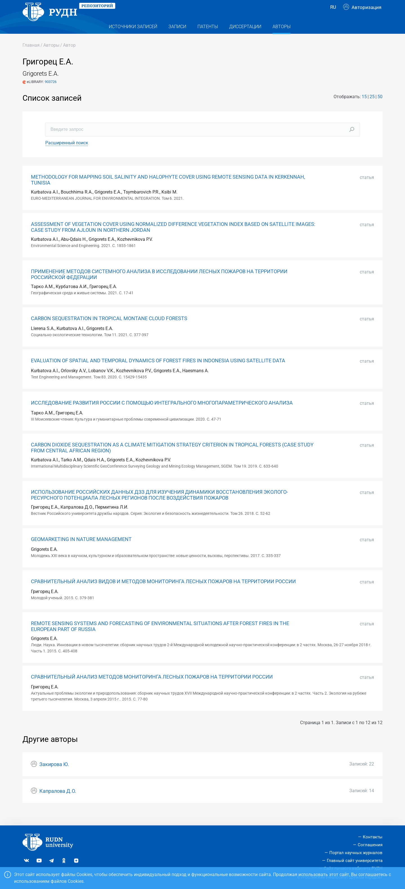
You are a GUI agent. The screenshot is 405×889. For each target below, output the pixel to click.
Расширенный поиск (66, 154)
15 (364, 108)
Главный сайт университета (354, 860)
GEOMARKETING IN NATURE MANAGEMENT (81, 550)
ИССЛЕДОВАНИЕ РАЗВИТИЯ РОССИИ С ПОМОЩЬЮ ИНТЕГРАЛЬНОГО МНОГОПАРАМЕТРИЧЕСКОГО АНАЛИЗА (162, 414)
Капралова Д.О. (57, 802)
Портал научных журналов (355, 852)
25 (372, 108)
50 (379, 108)
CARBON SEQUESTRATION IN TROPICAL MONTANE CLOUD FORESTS (109, 330)
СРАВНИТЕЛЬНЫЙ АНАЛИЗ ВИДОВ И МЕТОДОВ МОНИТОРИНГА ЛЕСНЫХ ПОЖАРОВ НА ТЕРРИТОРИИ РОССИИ (163, 593)
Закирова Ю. (54, 775)
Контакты (372, 836)
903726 (51, 93)
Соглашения (370, 844)
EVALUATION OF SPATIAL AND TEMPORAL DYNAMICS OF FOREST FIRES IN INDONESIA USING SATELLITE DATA (158, 372)
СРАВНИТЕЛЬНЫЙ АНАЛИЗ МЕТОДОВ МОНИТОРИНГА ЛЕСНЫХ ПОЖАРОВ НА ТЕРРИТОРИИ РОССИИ (152, 688)
